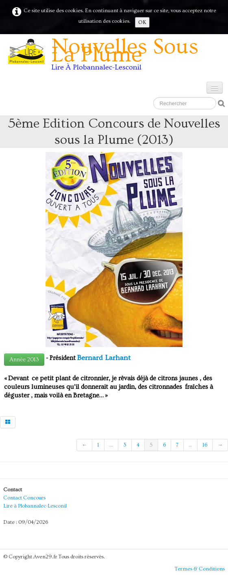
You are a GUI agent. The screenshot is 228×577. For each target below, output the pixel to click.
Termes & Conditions (200, 569)
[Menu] (214, 87)
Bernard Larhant (103, 358)
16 (204, 445)
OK (142, 22)
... (111, 445)
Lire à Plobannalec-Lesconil (35, 506)
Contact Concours (24, 498)
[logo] (116, 57)
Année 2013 (24, 359)
